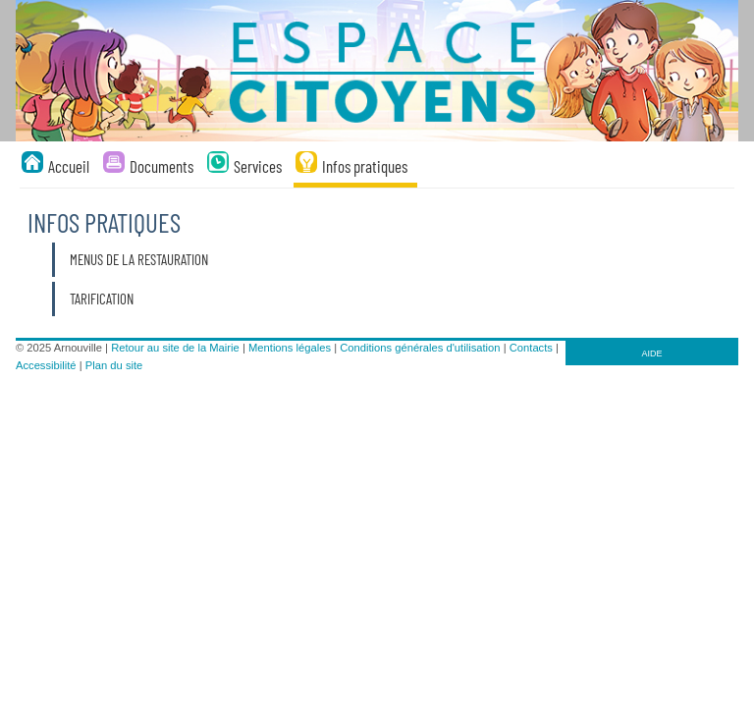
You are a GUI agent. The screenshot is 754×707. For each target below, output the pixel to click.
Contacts (531, 348)
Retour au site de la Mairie (175, 348)
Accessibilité (46, 365)
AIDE (652, 353)
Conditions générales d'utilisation (420, 348)
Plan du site (113, 365)
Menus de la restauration (139, 259)
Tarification (102, 298)
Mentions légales (289, 348)
